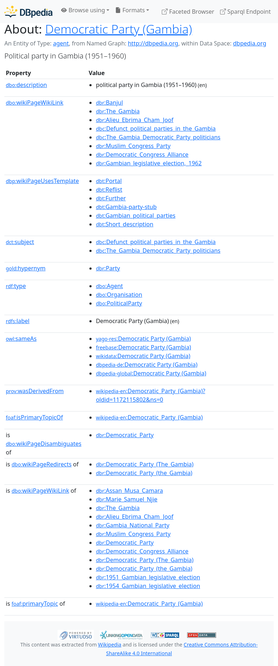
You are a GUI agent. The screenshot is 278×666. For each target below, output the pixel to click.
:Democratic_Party (124, 435)
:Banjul (109, 102)
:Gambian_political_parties (136, 215)
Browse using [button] (83, 10)
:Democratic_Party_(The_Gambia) (145, 464)
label (18, 321)
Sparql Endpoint (245, 12)
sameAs (21, 339)
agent (61, 43)
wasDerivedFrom (35, 391)
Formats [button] (130, 10)
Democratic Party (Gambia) (118, 29)
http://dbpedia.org (153, 43)
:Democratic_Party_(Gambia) (149, 417)
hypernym (26, 268)
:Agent (109, 286)
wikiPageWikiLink (34, 102)
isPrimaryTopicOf (34, 417)
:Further (111, 198)
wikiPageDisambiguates (43, 444)
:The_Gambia (118, 111)
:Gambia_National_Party (132, 525)
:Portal (109, 181)
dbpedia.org (249, 43)
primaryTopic (35, 604)
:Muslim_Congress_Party (133, 146)
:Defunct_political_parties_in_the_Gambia (156, 128)
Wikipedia (109, 644)
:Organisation (119, 295)
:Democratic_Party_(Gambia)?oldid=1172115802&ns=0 (150, 395)
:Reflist (109, 189)
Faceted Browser (188, 12)
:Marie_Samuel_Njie (126, 499)
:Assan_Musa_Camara (129, 491)
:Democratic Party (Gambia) (143, 339)
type (16, 286)
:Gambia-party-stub (126, 207)
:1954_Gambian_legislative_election (148, 586)
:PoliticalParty (119, 303)
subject (20, 242)
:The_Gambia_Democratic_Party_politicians (158, 137)
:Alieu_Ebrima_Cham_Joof (134, 120)
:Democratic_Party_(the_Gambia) (144, 473)
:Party (108, 268)
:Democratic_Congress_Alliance (142, 154)
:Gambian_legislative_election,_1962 (149, 163)
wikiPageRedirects (42, 464)
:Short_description (124, 224)
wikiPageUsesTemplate (42, 181)
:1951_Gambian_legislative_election (148, 577)
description (26, 85)
